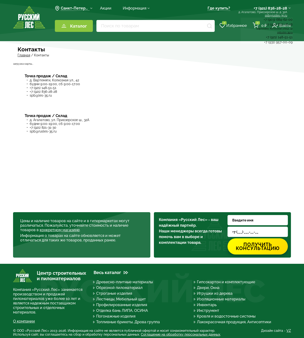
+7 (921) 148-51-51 (43, 88)
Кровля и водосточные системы (225, 316)
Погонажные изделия (114, 316)
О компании (24, 321)
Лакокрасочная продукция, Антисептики (232, 322)
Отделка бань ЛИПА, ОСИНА (121, 310)
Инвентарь (205, 305)
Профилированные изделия (120, 305)
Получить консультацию (258, 246)
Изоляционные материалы (219, 299)
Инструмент (206, 310)
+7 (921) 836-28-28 (270, 8)
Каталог (74, 26)
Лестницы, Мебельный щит (120, 299)
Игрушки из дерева (213, 293)
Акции (105, 8)
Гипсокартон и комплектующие (224, 282)
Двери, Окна (206, 287)
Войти (281, 25)
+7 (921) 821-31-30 (43, 127)
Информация (136, 8)
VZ (288, 331)
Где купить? (219, 8)
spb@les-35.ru (41, 95)
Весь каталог (111, 272)
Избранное (233, 25)
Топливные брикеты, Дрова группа (127, 322)
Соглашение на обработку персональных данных (180, 334)
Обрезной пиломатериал (118, 287)
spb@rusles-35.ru (276, 15)
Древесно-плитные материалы (123, 282)
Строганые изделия (113, 293)
